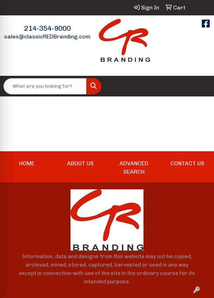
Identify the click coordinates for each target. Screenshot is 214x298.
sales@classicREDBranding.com (47, 36)
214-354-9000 (47, 28)
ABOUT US (80, 163)
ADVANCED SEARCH (133, 167)
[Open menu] (200, 86)
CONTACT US (187, 163)
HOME (27, 163)
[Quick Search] (45, 86)
